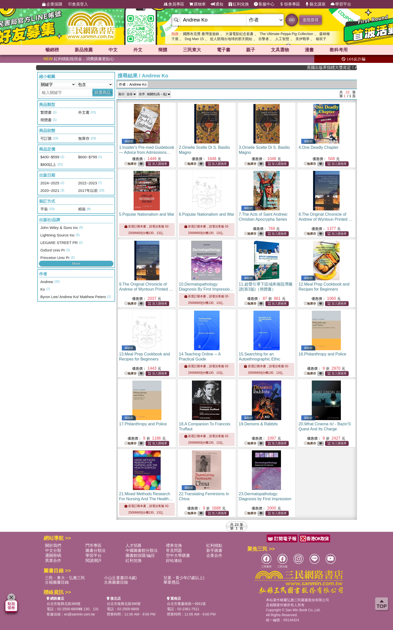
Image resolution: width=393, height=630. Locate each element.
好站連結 (174, 560)
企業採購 (52, 4)
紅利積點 (214, 545)
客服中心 (264, 4)
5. (146, 214)
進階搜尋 (311, 20)
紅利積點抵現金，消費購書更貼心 (78, 59)
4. (318, 147)
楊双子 (321, 39)
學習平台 (341, 4)
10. (206, 289)
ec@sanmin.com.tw (79, 614)
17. (143, 424)
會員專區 (174, 4)
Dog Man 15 (194, 39)
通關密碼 (53, 555)
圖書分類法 (95, 550)
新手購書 (214, 550)
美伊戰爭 (303, 39)
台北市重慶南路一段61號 (186, 604)
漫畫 (309, 49)
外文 (137, 49)
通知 (217, 4)
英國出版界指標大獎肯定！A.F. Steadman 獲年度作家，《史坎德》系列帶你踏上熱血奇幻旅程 (339, 67)
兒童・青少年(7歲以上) (184, 578)
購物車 (197, 4)
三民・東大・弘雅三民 (65, 578)
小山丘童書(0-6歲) (120, 578)
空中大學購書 (178, 555)
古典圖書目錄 (116, 582)
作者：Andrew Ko (132, 84)
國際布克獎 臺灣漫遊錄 (201, 34)
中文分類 (53, 550)
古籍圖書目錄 (57, 582)
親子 (250, 49)
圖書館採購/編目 (140, 555)
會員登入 (77, 4)
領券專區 (289, 4)
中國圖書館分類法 (142, 550)
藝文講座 (315, 4)
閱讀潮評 (93, 560)
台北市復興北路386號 (63, 604)
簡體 (162, 49)
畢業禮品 (171, 582)
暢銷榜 (52, 49)
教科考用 (339, 49)
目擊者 (263, 39)
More (76, 264)
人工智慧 (282, 39)
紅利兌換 (238, 4)
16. (322, 354)
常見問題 (174, 550)
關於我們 (53, 545)
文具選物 (280, 49)
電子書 (223, 49)
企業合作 (214, 555)
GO (291, 20)
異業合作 (53, 560)
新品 (84, 49)
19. (258, 424)
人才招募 (134, 545)
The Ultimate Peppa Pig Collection (286, 34)
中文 (113, 49)
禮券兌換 (174, 545)
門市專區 (93, 545)
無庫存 (131, 164)
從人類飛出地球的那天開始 (231, 39)
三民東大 (192, 49)
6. (206, 214)
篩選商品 (102, 92)
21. (146, 499)
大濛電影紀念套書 (239, 34)
